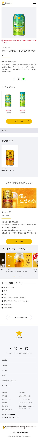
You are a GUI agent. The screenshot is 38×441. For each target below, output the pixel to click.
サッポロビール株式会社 (8, 414)
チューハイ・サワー (9, 287)
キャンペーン (6, 386)
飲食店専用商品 (8, 308)
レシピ (4, 375)
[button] (12, 276)
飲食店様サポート (7, 409)
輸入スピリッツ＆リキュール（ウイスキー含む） (16, 301)
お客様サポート (6, 406)
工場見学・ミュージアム (9, 381)
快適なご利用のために (25, 396)
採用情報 (4, 396)
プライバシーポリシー (25, 399)
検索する (31, 3)
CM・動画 (4, 365)
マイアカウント (6, 399)
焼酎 (5, 294)
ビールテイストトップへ (20, 317)
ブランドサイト (19, 121)
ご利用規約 (22, 392)
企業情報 (4, 392)
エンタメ (4, 370)
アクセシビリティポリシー (26, 403)
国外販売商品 (7, 304)
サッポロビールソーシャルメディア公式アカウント (19, 353)
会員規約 (4, 403)
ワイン (5, 291)
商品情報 (4, 360)
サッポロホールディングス (9, 417)
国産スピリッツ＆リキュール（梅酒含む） (15, 297)
